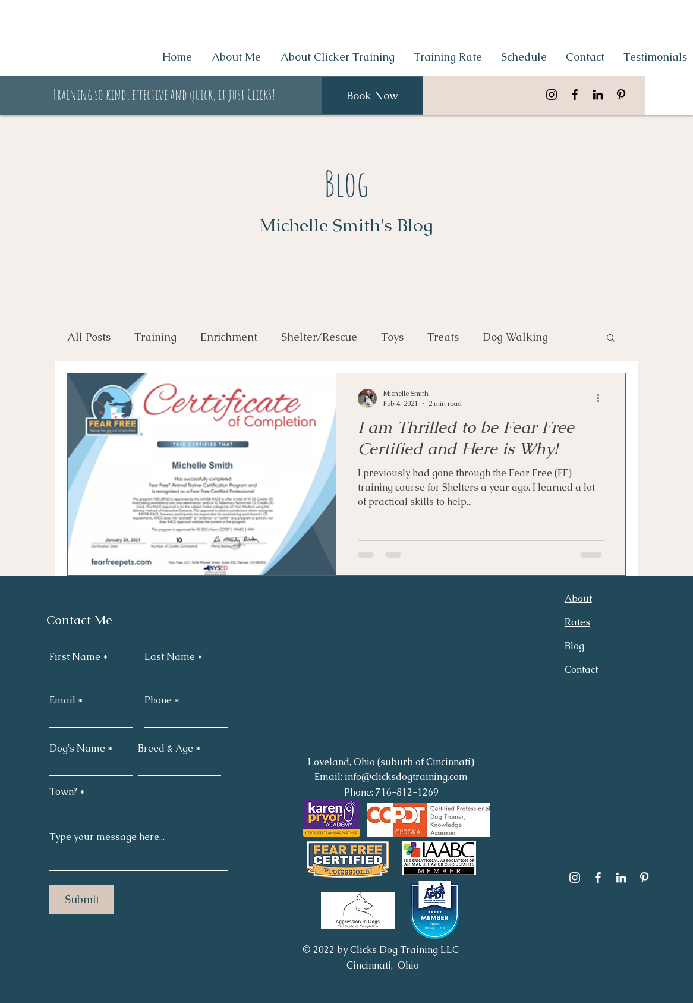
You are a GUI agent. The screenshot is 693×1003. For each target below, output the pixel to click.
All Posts (89, 337)
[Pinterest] (621, 94)
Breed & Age (165, 748)
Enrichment (228, 337)
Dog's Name (77, 748)
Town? (64, 792)
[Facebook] (575, 94)
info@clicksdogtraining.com (406, 777)
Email (62, 700)
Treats (443, 337)
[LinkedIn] (598, 94)
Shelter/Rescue (319, 337)
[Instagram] (551, 94)
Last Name (169, 657)
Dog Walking (515, 337)
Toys (392, 337)
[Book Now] (372, 95)
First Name (74, 657)
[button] (610, 338)
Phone (158, 700)
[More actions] (602, 398)
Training (155, 337)
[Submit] (81, 899)
